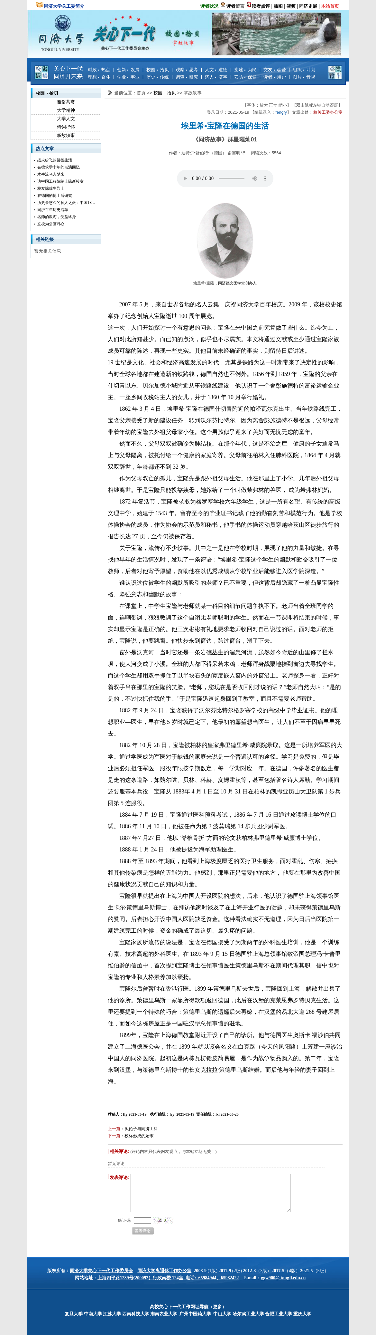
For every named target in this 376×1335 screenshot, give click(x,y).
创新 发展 (128, 69)
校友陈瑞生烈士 (50, 188)
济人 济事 (216, 77)
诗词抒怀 (66, 127)
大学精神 (66, 110)
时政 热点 (99, 69)
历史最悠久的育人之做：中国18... (66, 202)
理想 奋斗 (99, 77)
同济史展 (308, 6)
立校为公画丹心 (50, 224)
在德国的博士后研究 (54, 195)
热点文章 (45, 148)
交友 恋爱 (274, 69)
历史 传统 (157, 77)
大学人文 (66, 118)
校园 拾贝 (157, 69)
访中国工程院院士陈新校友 (60, 181)
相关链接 (45, 239)
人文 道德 (216, 69)
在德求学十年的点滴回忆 (58, 167)
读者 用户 (274, 77)
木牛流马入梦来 (50, 174)
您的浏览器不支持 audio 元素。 (225, 178)
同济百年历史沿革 (52, 209)
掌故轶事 (66, 135)
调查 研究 (187, 77)
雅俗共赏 (66, 101)
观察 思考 (187, 69)
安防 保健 (245, 77)
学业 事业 (128, 77)
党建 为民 (245, 69)
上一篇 (114, 1128)
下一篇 (114, 1135)
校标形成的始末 (139, 1135)
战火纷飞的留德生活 (54, 160)
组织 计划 (304, 69)
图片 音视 (304, 77)
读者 (230, 6)
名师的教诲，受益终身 (56, 217)
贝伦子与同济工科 (141, 1128)
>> (150, 92)
